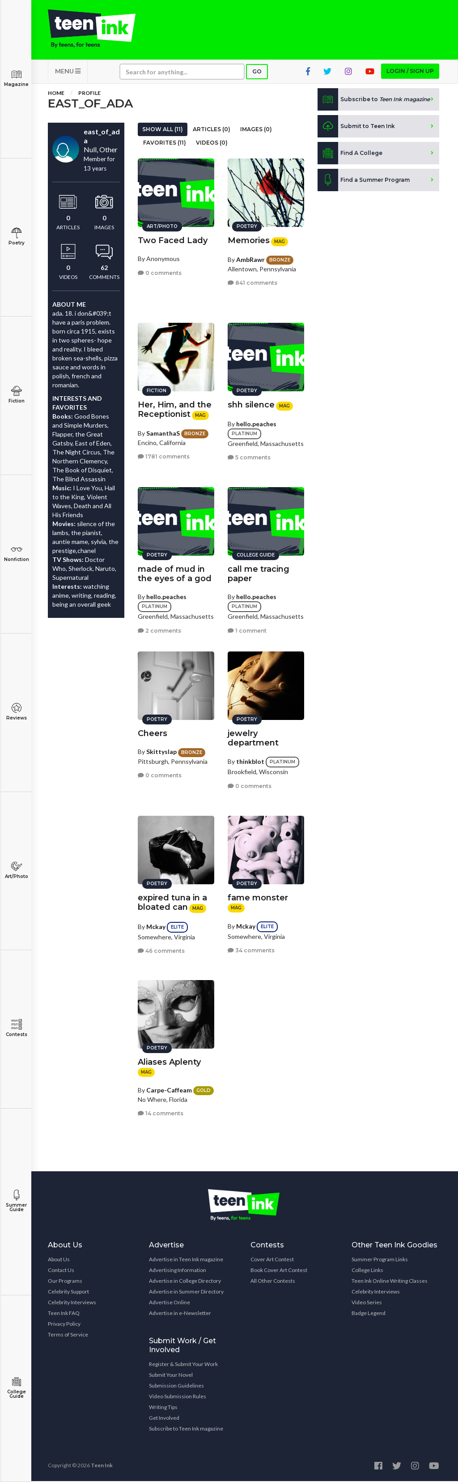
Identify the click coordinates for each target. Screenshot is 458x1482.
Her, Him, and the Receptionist (175, 409)
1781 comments (164, 456)
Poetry (16, 236)
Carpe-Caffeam (169, 1089)
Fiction (16, 394)
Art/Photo (16, 870)
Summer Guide (16, 1201)
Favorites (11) (164, 143)
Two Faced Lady (173, 240)
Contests (16, 1028)
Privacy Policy (64, 1324)
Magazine (16, 78)
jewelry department (253, 737)
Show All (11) (162, 130)
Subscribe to (374, 100)
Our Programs (65, 1281)
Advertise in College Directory (185, 1281)
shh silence (251, 404)
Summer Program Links (380, 1260)
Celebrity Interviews (72, 1303)
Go (257, 72)
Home (56, 93)
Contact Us (61, 1271)
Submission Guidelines (176, 1386)
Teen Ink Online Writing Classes (390, 1281)
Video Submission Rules (177, 1397)
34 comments (251, 950)
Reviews (16, 711)
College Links (367, 1271)
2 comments (159, 629)
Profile (89, 93)
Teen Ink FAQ (64, 1314)
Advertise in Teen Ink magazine (186, 1260)
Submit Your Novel (171, 1375)
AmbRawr (250, 258)
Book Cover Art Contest (278, 1271)
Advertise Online (169, 1303)
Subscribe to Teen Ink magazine (186, 1429)
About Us (59, 1260)
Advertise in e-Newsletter (180, 1314)
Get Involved (164, 1418)
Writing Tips (163, 1408)
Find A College (350, 154)
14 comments (160, 1112)
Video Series (367, 1303)
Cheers (152, 733)
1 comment (247, 629)
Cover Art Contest (272, 1260)
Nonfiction (16, 553)
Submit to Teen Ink (356, 127)
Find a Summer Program (364, 181)
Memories (249, 240)
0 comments (160, 272)
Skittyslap (161, 751)
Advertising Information (177, 1271)
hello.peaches (256, 423)
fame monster (258, 897)
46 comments (161, 950)
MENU (68, 72)
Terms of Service (68, 1335)
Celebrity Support (68, 1292)
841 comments (252, 282)
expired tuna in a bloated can (172, 902)
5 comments (249, 457)
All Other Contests (272, 1281)
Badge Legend (369, 1314)
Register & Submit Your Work (183, 1365)
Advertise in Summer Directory (186, 1292)
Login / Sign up (410, 72)
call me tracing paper (258, 573)
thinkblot (250, 761)
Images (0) (256, 130)
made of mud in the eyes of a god (175, 573)
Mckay (155, 925)
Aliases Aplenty (169, 1062)
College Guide (16, 1387)
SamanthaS (163, 432)
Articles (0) (211, 130)
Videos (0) (212, 143)
